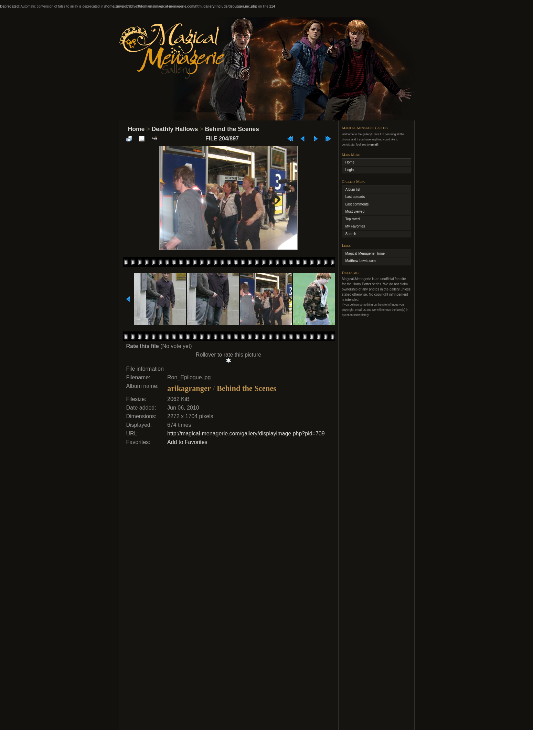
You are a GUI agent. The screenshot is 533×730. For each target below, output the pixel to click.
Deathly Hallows (174, 129)
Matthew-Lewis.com (360, 261)
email (373, 144)
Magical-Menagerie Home (365, 253)
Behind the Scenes (232, 129)
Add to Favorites (187, 442)
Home (136, 129)
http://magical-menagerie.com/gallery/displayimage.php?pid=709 (246, 433)
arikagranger (189, 388)
